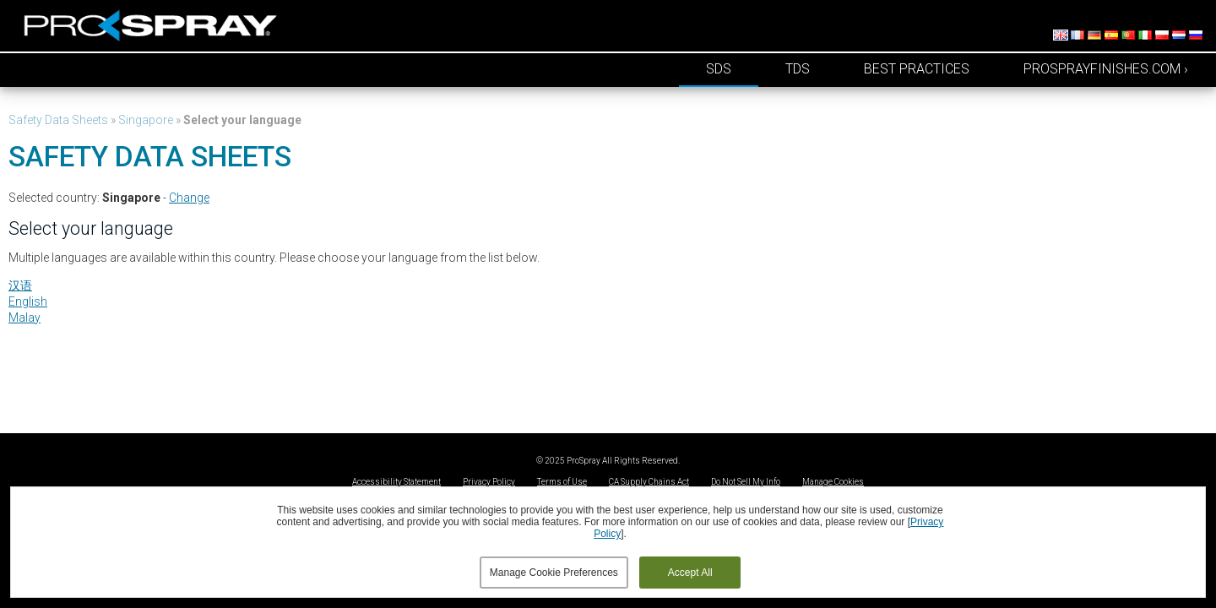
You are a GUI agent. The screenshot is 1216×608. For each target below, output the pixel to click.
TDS (797, 69)
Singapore (145, 120)
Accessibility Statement (396, 481)
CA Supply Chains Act (649, 481)
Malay (24, 317)
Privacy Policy (489, 481)
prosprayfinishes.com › (1105, 69)
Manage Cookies (833, 481)
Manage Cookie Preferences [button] (554, 572)
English (27, 301)
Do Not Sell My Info (745, 481)
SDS (718, 69)
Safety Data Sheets (58, 120)
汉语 (20, 285)
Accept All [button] (690, 572)
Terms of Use (562, 481)
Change (189, 197)
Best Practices (916, 69)
